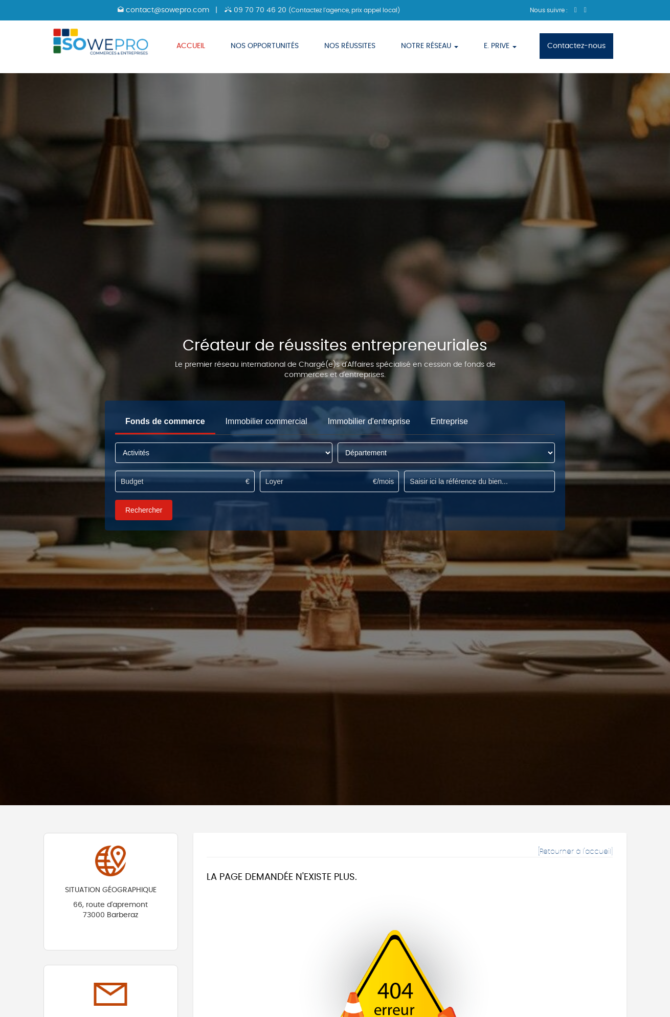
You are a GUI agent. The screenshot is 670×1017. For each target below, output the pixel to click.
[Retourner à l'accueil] (575, 851)
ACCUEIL (190, 46)
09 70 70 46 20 (312, 10)
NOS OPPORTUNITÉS (265, 46)
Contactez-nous (576, 46)
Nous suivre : (549, 10)
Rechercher (143, 510)
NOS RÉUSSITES (349, 46)
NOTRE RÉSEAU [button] (429, 46)
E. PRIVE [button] (500, 46)
